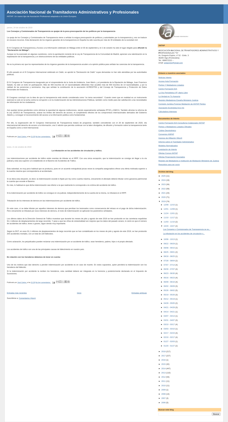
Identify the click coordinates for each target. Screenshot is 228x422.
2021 (163, 193)
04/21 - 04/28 (169, 307)
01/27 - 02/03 (169, 341)
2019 (163, 201)
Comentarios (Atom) (27, 298)
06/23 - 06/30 (169, 273)
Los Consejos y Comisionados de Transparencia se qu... (186, 229)
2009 (163, 390)
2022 (163, 189)
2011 (163, 381)
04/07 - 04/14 (169, 316)
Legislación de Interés (167, 149)
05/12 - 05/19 (169, 299)
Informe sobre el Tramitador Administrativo (176, 142)
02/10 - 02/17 (169, 337)
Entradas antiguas (139, 293)
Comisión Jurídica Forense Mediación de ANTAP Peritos (182, 104)
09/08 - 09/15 (169, 248)
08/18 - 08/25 (169, 256)
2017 (163, 356)
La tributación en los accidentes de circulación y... (184, 233)
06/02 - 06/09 (169, 286)
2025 (163, 176)
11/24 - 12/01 (169, 213)
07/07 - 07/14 (169, 265)
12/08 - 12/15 (169, 205)
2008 (163, 394)
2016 (163, 360)
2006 (163, 402)
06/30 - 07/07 (169, 269)
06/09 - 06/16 (169, 282)
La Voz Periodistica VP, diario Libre (173, 93)
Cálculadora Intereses (167, 111)
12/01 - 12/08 (169, 209)
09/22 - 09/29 (169, 244)
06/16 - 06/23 (169, 278)
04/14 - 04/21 (169, 312)
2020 (163, 197)
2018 (163, 351)
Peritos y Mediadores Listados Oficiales (175, 127)
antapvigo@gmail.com (173, 63)
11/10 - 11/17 (169, 217)
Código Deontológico (167, 130)
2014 (163, 368)
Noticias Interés (165, 77)
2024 (163, 180)
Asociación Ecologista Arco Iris (171, 108)
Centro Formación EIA (167, 89)
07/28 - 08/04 (169, 261)
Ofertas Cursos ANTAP (168, 153)
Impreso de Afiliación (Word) (170, 138)
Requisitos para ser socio (169, 164)
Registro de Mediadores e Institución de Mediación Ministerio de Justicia (188, 161)
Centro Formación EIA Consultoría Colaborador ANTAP (181, 123)
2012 (163, 377)
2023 (163, 184)
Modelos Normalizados (168, 146)
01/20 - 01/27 (169, 346)
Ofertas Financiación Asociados (171, 157)
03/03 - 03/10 (169, 329)
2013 (163, 373)
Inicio (79, 293)
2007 (163, 398)
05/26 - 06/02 (169, 290)
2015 (163, 364)
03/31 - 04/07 (169, 320)
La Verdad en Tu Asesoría (169, 96)
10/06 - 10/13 (169, 239)
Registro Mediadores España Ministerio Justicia (178, 100)
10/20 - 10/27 (169, 226)
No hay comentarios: (43, 136)
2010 (163, 385)
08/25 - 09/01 (169, 252)
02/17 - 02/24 (169, 333)
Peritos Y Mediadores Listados (171, 85)
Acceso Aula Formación (168, 81)
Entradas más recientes (17, 293)
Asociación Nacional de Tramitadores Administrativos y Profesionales (73, 12)
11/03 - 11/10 (169, 222)
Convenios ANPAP (166, 134)
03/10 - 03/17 (169, 324)
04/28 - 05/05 (169, 303)
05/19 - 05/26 (169, 295)
